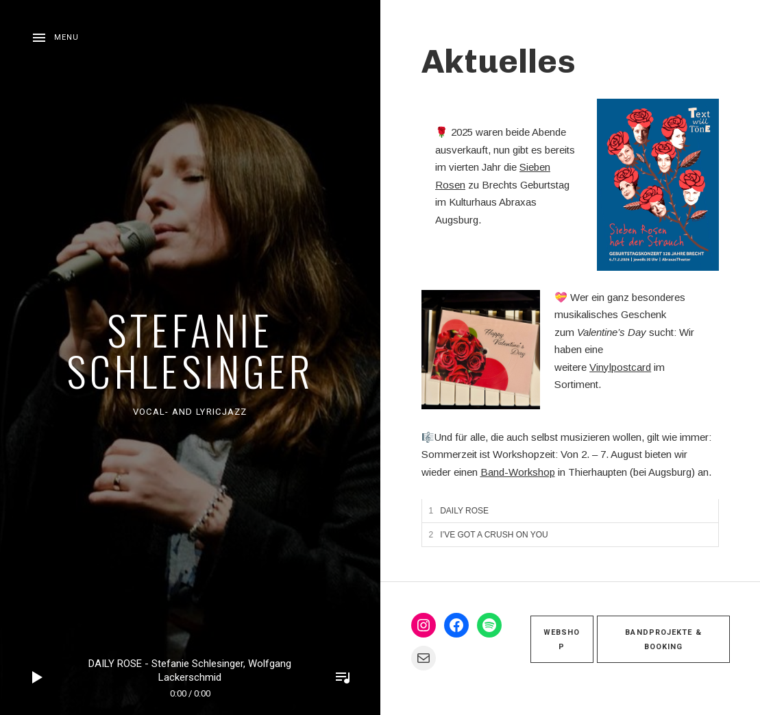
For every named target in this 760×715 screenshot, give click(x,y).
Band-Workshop (517, 472)
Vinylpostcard (620, 367)
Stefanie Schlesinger (190, 349)
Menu (66, 37)
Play (37, 677)
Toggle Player (342, 677)
